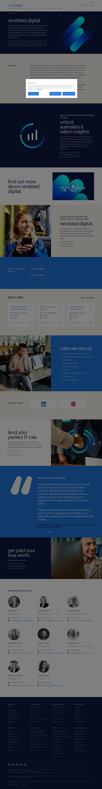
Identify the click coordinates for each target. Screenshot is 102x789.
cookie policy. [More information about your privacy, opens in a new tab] (40, 89)
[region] (51, 88)
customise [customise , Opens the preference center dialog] (33, 93)
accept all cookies (68, 93)
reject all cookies (55, 93)
